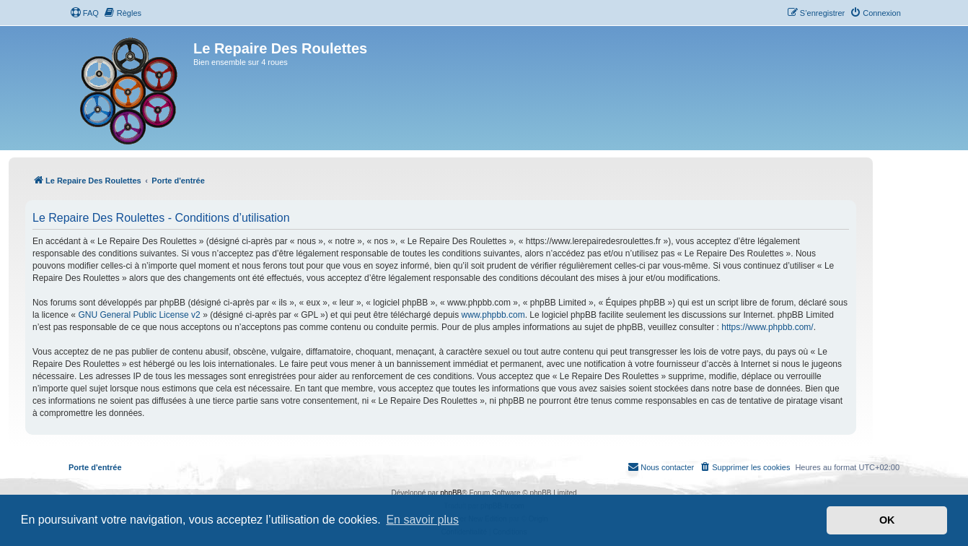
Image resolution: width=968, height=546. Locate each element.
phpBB (451, 493)
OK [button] (887, 520)
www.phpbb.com (493, 315)
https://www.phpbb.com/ (767, 327)
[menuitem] (84, 13)
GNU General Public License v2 (139, 315)
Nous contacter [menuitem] (661, 467)
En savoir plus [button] (422, 520)
